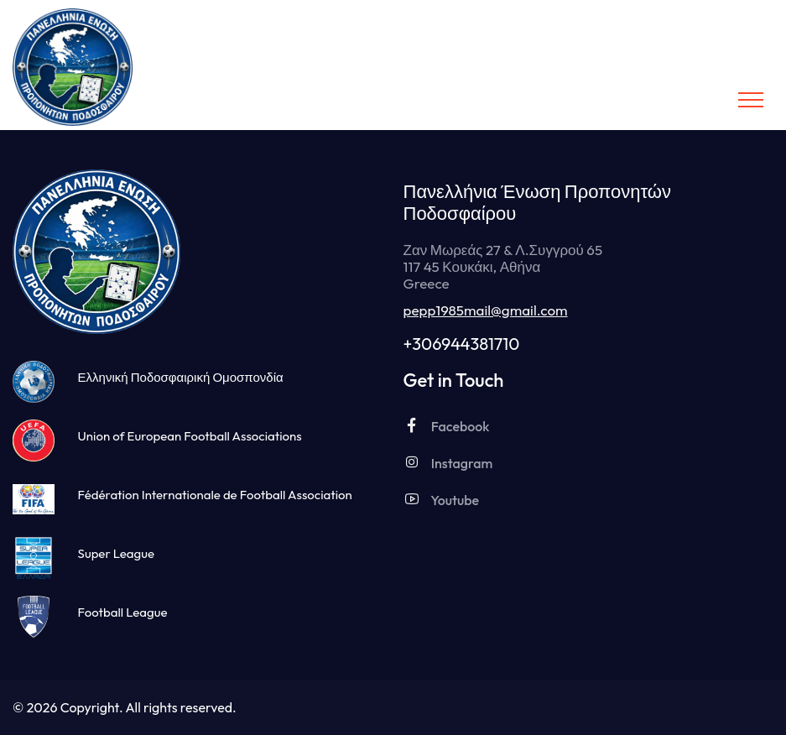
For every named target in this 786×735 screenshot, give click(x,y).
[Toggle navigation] (750, 100)
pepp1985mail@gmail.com (485, 310)
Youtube (441, 499)
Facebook (446, 426)
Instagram (448, 463)
